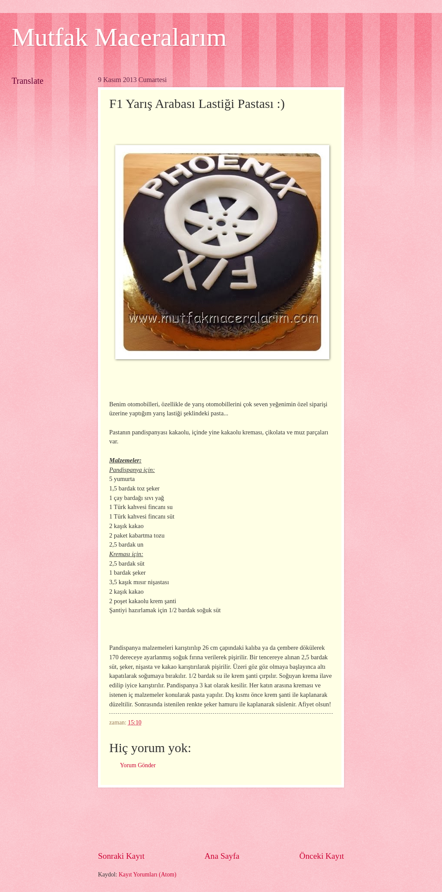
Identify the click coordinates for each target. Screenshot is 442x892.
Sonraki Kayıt (121, 855)
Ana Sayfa (222, 855)
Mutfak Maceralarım (119, 37)
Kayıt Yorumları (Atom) (148, 874)
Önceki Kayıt (321, 855)
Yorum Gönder (138, 765)
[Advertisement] (255, 819)
